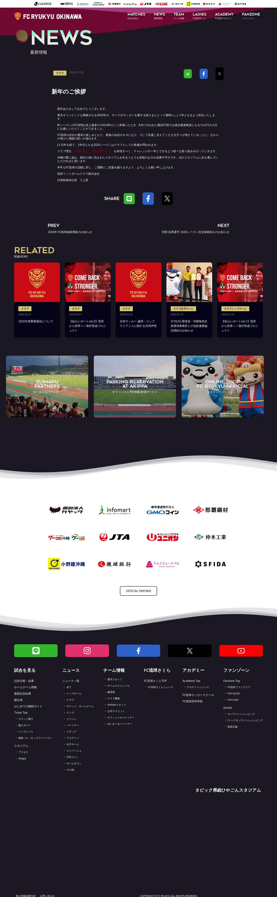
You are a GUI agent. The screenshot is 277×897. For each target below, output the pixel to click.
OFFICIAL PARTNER (138, 591)
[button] (136, 16)
